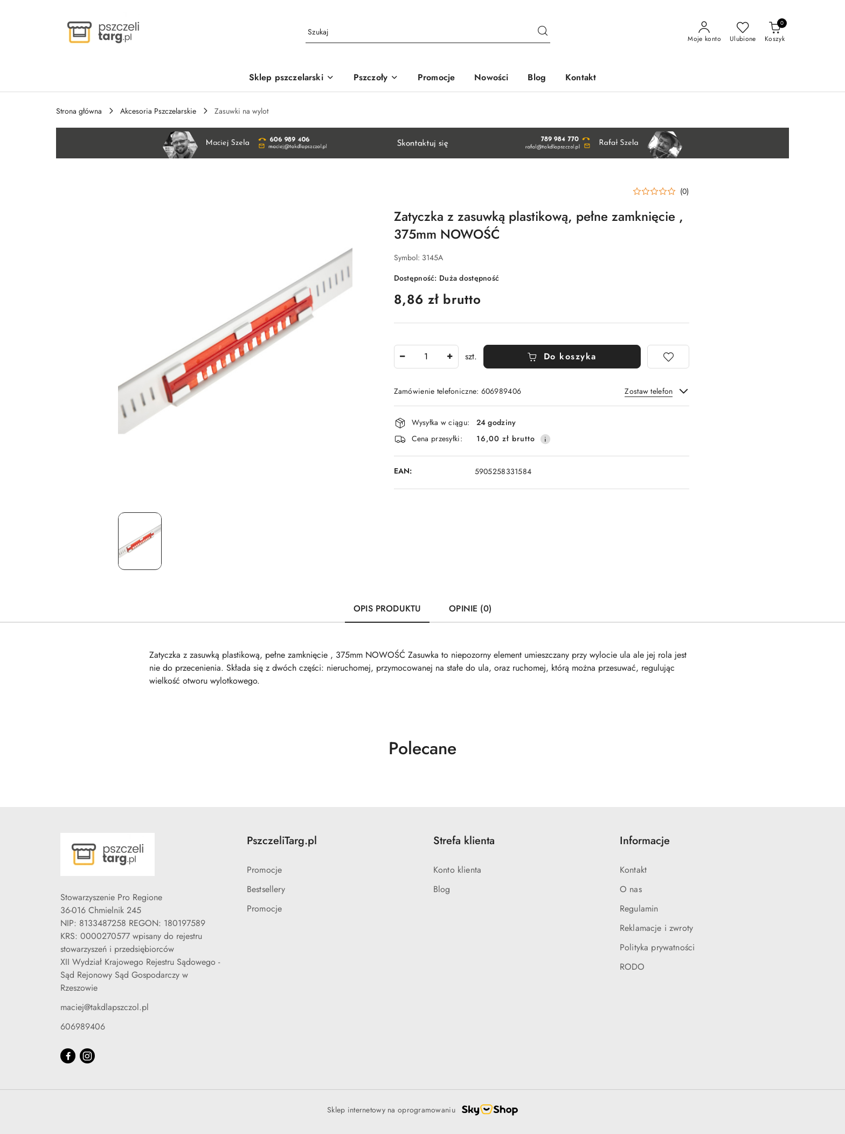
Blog (442, 889)
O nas (631, 889)
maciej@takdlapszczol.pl (104, 1007)
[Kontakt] (580, 78)
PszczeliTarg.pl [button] (282, 840)
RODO (632, 967)
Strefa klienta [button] (464, 840)
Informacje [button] (645, 840)
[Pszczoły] (376, 78)
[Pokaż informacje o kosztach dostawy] (545, 439)
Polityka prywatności (657, 947)
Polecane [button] (422, 748)
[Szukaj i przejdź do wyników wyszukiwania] (542, 32)
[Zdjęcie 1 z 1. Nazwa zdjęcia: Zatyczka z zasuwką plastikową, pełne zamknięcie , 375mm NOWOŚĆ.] (140, 541)
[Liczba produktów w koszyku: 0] (774, 32)
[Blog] (536, 78)
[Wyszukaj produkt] (428, 32)
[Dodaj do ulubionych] (668, 356)
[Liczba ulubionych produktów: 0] (742, 32)
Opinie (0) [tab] (470, 608)
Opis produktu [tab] (387, 608)
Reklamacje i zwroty (656, 928)
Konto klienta (457, 870)
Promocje (264, 870)
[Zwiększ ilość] (450, 356)
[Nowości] (491, 78)
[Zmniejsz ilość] (402, 356)
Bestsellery (266, 889)
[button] (661, 191)
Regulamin (639, 908)
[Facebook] (67, 1055)
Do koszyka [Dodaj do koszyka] (562, 356)
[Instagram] (87, 1055)
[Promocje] (436, 78)
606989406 (82, 1026)
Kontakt (633, 870)
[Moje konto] (704, 32)
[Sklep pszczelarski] (291, 78)
